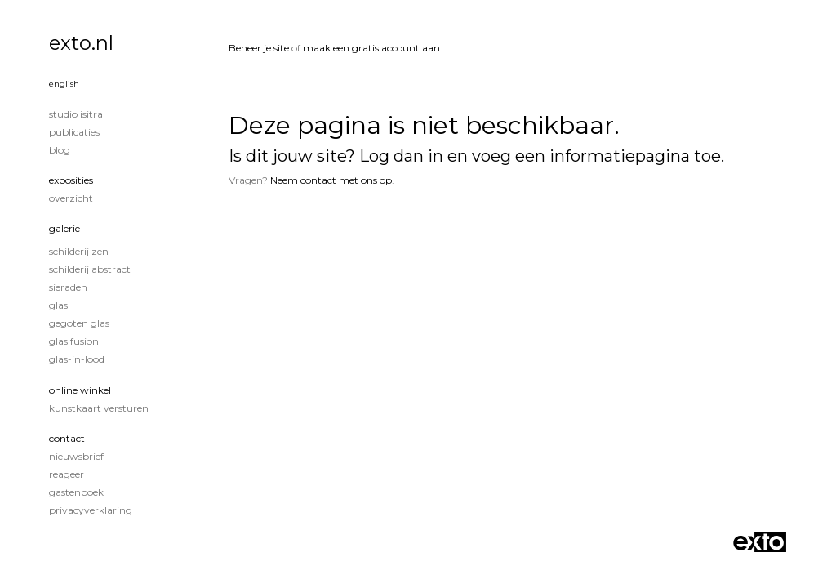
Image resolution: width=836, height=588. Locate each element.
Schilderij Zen (79, 251)
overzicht (71, 198)
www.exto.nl (379, 235)
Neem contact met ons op (331, 180)
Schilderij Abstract (90, 269)
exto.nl (81, 43)
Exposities (71, 180)
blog (59, 150)
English (64, 83)
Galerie (64, 228)
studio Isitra (76, 114)
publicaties (74, 132)
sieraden (68, 287)
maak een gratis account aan (371, 48)
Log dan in (401, 156)
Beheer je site (259, 48)
